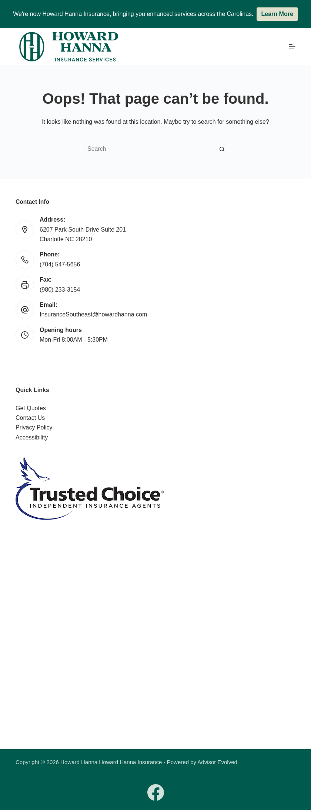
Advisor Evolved (217, 762)
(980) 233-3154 (60, 289)
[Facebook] (155, 792)
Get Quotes (31, 408)
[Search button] (222, 149)
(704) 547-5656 (60, 264)
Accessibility (32, 437)
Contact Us (30, 418)
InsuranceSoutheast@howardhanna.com (93, 314)
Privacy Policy (34, 427)
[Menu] (292, 46)
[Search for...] (148, 149)
